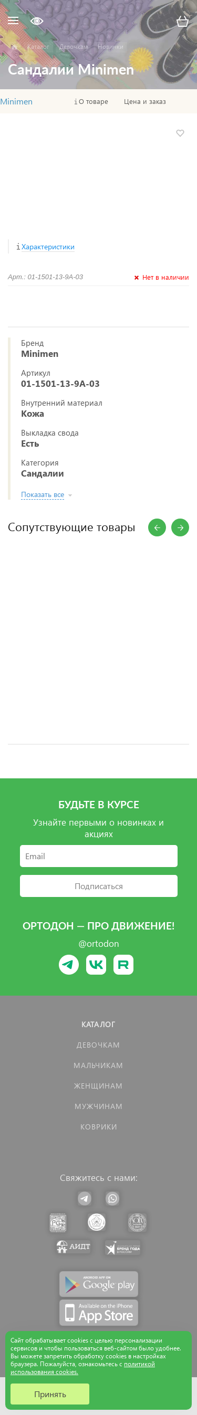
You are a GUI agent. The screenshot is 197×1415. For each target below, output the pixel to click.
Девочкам (98, 1045)
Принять (50, 1393)
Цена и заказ (145, 101)
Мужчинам (99, 1106)
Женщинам (98, 1086)
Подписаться (99, 885)
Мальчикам (98, 1065)
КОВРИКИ (98, 1127)
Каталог (98, 1024)
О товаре (93, 101)
